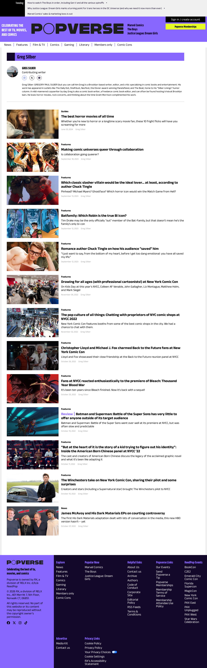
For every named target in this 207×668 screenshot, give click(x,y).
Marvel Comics (135, 25)
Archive (132, 575)
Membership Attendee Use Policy (164, 603)
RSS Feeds (134, 607)
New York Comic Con (191, 597)
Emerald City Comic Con (193, 577)
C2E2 (188, 571)
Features (22, 44)
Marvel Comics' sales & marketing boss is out (50, 13)
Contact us (134, 571)
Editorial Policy (132, 601)
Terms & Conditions (134, 613)
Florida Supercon (190, 585)
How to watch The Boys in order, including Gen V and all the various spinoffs (65, 2)
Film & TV (39, 44)
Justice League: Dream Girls (142, 33)
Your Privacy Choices (98, 652)
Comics (54, 44)
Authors (132, 580)
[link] (24, 77)
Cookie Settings (94, 656)
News (7, 44)
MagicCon (191, 590)
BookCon (190, 567)
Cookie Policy (93, 643)
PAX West (191, 614)
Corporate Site (133, 594)
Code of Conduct (132, 586)
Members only (103, 44)
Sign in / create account (185, 19)
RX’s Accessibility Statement (95, 662)
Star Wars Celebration (192, 620)
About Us (133, 567)
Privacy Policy (93, 647)
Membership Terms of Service (164, 592)
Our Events (163, 567)
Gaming (69, 44)
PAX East (190, 602)
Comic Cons (124, 44)
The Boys (132, 29)
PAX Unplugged (191, 608)
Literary (84, 44)
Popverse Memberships (185, 26)
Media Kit (62, 643)
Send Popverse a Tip (163, 574)
